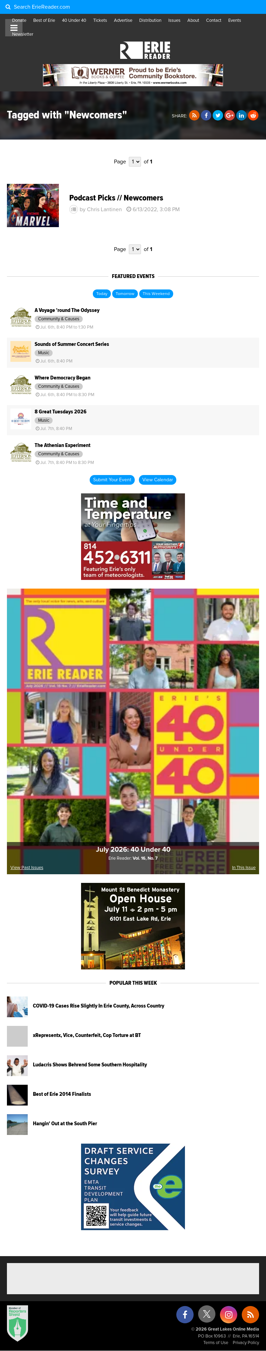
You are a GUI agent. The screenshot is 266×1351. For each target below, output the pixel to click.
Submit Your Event (112, 479)
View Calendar (157, 479)
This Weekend (156, 294)
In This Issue (244, 868)
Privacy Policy (246, 1343)
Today (101, 294)
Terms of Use (215, 1343)
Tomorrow (125, 294)
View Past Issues (26, 868)
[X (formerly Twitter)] (206, 1316)
